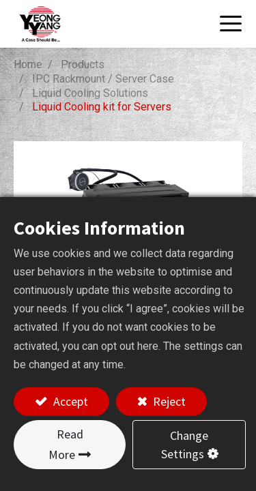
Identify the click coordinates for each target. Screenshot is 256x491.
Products (82, 64)
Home (28, 64)
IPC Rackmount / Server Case (103, 78)
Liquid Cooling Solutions (90, 93)
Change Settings (185, 445)
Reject (168, 401)
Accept (69, 401)
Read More (65, 444)
